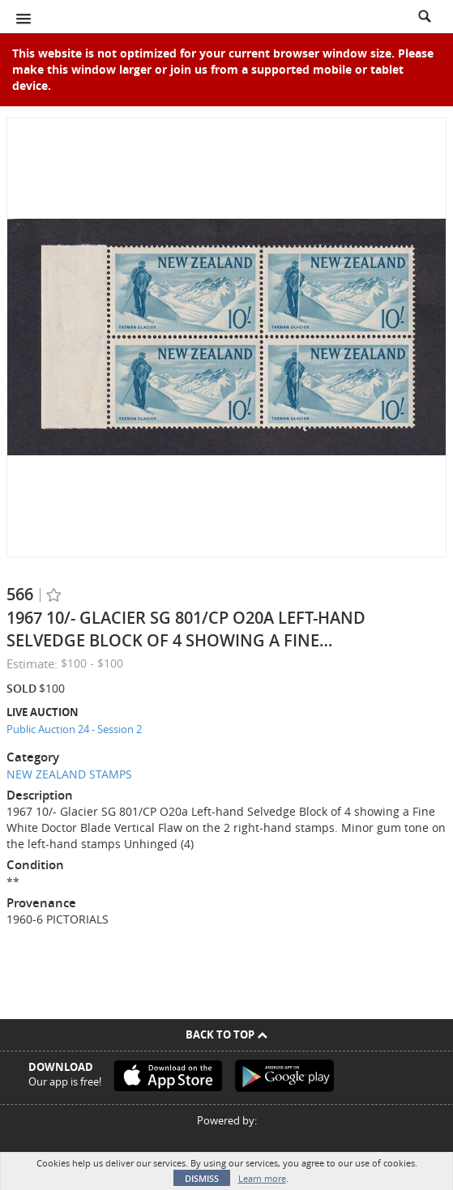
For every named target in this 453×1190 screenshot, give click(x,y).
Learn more (262, 1178)
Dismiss (202, 1178)
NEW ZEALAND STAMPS (69, 774)
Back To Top (226, 1034)
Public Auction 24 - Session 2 (74, 729)
